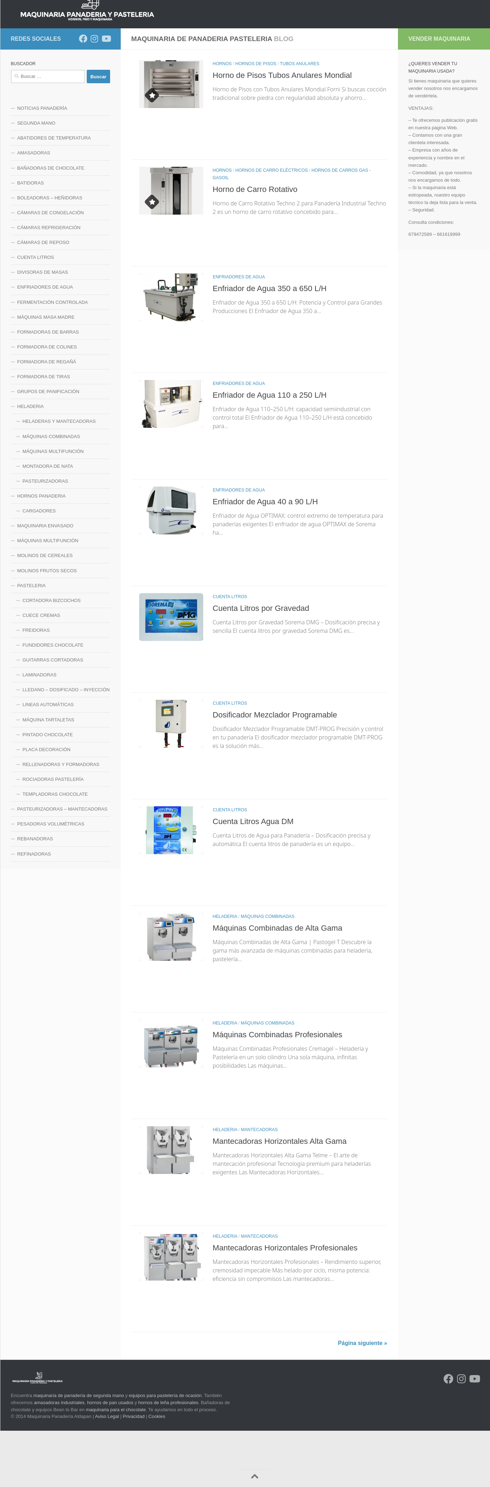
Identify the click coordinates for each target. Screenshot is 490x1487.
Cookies (156, 1472)
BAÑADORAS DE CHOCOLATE (51, 224)
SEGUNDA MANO (36, 179)
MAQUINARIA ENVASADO (45, 582)
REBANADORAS (35, 895)
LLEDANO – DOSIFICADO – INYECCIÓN (66, 746)
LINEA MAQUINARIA (266, 76)
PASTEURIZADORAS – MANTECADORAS (62, 865)
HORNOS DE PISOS (256, 120)
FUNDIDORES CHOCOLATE (53, 701)
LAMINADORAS (40, 731)
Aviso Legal (107, 1472)
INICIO (23, 76)
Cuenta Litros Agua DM (256, 877)
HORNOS (222, 120)
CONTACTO (423, 76)
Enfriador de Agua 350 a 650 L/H (274, 344)
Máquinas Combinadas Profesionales (282, 1090)
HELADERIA (225, 972)
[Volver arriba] (254, 1478)
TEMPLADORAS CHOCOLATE (55, 850)
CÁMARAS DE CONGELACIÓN (50, 269)
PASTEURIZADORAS (45, 537)
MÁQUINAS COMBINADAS (268, 972)
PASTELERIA (31, 642)
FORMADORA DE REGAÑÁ (46, 418)
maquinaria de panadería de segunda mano (78, 1451)
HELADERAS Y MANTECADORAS (59, 477)
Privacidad (134, 1472)
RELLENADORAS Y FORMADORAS (61, 820)
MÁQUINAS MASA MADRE (46, 373)
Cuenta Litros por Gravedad (264, 664)
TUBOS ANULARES (299, 120)
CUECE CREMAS (41, 671)
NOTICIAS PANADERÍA (42, 164)
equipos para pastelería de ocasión (165, 1451)
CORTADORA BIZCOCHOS (52, 656)
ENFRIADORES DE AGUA (239, 333)
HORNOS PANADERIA (100, 76)
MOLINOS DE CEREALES (45, 611)
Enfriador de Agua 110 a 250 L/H (274, 451)
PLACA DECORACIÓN (47, 805)
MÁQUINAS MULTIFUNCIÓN (53, 507)
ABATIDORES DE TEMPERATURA (54, 194)
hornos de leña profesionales (168, 1459)
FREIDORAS (36, 686)
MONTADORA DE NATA (48, 522)
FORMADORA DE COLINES (47, 403)
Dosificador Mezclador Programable (279, 771)
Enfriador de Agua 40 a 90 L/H (269, 557)
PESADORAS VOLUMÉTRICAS (51, 880)
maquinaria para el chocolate (116, 1466)
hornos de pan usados (110, 1459)
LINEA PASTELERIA (323, 76)
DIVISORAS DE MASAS (42, 328)
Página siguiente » (362, 1399)
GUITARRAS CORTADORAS (53, 716)
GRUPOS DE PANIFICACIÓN (48, 447)
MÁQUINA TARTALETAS (48, 776)
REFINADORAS (34, 910)
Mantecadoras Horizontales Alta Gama (284, 1197)
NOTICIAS (53, 76)
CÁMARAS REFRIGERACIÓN (49, 283)
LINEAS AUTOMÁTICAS (48, 761)
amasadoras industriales (59, 1459)
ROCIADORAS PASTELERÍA (53, 835)
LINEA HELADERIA (378, 76)
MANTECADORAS (259, 1186)
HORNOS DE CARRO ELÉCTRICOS (271, 226)
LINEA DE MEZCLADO (162, 76)
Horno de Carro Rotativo (258, 245)
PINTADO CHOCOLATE (48, 791)
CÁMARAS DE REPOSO (43, 298)
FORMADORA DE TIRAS (43, 433)
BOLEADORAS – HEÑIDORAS (49, 254)
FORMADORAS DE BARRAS (48, 388)
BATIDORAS (30, 239)
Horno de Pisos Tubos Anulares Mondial (287, 131)
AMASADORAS (33, 209)
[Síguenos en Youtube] (106, 95)
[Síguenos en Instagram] (94, 95)
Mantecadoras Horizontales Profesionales (290, 1304)
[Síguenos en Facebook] (83, 95)
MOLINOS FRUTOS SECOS (47, 627)
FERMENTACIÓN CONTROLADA (52, 358)
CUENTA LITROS (230, 653)
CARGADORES (39, 567)
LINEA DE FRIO (215, 76)
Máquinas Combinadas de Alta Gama (282, 984)
